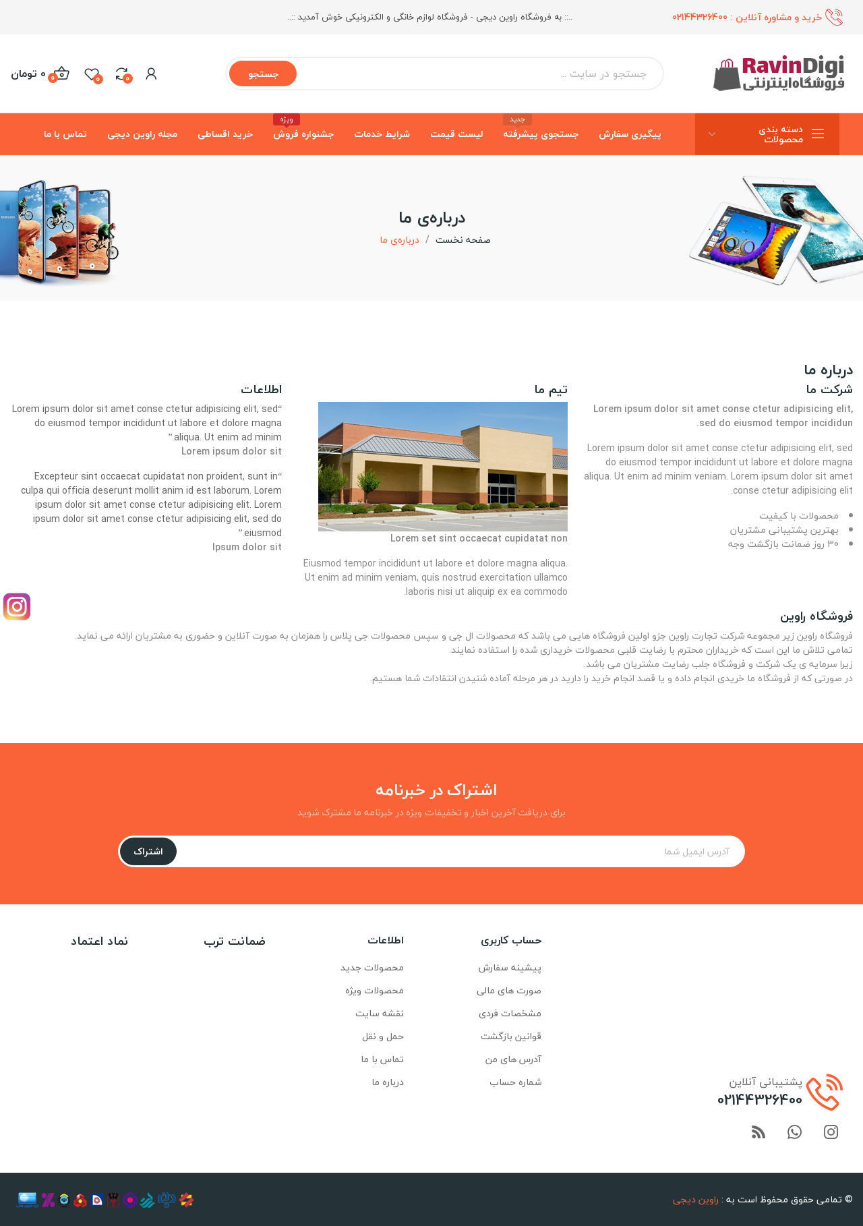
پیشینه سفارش (510, 967)
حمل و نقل (383, 1036)
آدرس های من (513, 1059)
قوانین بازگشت (511, 1036)
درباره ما (387, 1082)
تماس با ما (382, 1059)
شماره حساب (515, 1082)
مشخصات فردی (510, 1013)
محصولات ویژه (374, 990)
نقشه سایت (379, 1013)
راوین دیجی (696, 1199)
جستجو (263, 73)
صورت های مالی (509, 990)
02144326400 (699, 17)
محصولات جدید (372, 967)
